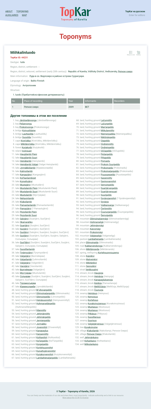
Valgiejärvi (25, 262)
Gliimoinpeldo (43, 296)
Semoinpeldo (107, 184)
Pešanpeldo (107, 154)
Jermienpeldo (43, 320)
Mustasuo (93, 307)
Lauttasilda (27, 134)
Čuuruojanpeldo (109, 212)
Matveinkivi (91, 259)
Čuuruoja (98, 290)
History (138, 55)
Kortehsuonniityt (44, 347)
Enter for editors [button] (137, 15)
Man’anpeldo (107, 127)
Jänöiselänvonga (27, 120)
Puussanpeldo (108, 174)
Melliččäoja (100, 286)
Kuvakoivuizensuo (97, 303)
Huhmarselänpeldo (45, 303)
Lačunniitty (106, 120)
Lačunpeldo (107, 123)
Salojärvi (24, 218)
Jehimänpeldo (43, 317)
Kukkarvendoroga (94, 246)
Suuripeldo (106, 195)
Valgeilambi (26, 259)
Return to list (131, 55)
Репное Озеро (94, 334)
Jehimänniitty (43, 313)
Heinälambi (25, 161)
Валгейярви (26, 269)
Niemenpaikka (108, 134)
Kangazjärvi (26, 174)
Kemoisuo (93, 296)
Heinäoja (98, 276)
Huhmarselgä (96, 222)
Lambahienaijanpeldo (47, 357)
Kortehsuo (93, 300)
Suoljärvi (24, 232)
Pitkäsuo (92, 313)
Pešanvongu (25, 123)
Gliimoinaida (92, 242)
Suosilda (26, 137)
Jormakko (41, 324)
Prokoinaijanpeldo (110, 171)
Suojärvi (24, 229)
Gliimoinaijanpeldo (45, 293)
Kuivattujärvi (26, 181)
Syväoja (105, 201)
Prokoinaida (107, 167)
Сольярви (25, 276)
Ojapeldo (105, 140)
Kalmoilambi (26, 171)
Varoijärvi (24, 266)
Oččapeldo (106, 151)
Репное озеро (125, 71)
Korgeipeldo (42, 344)
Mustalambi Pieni (28, 188)
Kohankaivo (90, 341)
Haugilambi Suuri (28, 157)
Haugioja (98, 273)
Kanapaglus (42, 330)
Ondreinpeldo (107, 147)
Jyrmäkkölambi (27, 167)
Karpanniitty (42, 334)
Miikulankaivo (91, 344)
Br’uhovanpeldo (44, 290)
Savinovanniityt (108, 181)
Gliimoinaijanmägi (99, 218)
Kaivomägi (95, 229)
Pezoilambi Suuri (28, 215)
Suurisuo (92, 320)
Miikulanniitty (107, 130)
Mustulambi (26, 195)
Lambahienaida (95, 239)
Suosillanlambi (27, 249)
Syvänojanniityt (108, 198)
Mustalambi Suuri (29, 191)
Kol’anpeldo (42, 341)
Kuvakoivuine (91, 327)
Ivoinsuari (27, 151)
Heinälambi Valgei (29, 164)
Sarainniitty (106, 178)
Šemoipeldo (107, 215)
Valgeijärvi (25, 256)
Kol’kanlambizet (28, 178)
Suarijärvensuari (109, 191)
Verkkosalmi (92, 269)
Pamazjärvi (25, 208)
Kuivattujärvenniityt (46, 351)
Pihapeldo (106, 157)
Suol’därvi (25, 242)
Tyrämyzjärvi (26, 252)
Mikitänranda (92, 249)
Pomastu (105, 161)
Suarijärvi (24, 225)
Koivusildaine (28, 130)
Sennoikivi (91, 266)
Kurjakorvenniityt (44, 354)
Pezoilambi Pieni (28, 212)
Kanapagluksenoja (103, 279)
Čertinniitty (106, 208)
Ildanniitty (41, 310)
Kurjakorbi (27, 147)
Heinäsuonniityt (44, 300)
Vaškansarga (107, 205)
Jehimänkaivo (91, 337)
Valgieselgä (96, 235)
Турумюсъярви (28, 283)
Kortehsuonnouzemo (108, 252)
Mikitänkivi (91, 262)
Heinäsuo (92, 293)
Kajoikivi (90, 256)
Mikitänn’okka (27, 144)
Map (24, 15)
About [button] (9, 11)
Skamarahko (26, 222)
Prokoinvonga (26, 127)
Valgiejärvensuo (96, 324)
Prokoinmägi (96, 232)
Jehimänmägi (97, 225)
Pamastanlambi (28, 205)
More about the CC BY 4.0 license (75, 398)
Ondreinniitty (107, 144)
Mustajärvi (25, 184)
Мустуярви (25, 273)
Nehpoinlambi (27, 198)
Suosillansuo (94, 317)
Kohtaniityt (41, 337)
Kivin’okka (26, 140)
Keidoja (98, 283)
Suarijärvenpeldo (109, 188)
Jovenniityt (41, 327)
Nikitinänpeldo (108, 137)
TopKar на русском (135, 11)
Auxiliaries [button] (11, 15)
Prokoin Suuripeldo (110, 164)
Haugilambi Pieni (28, 154)
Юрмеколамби (27, 286)
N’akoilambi (26, 201)
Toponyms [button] (22, 11)
